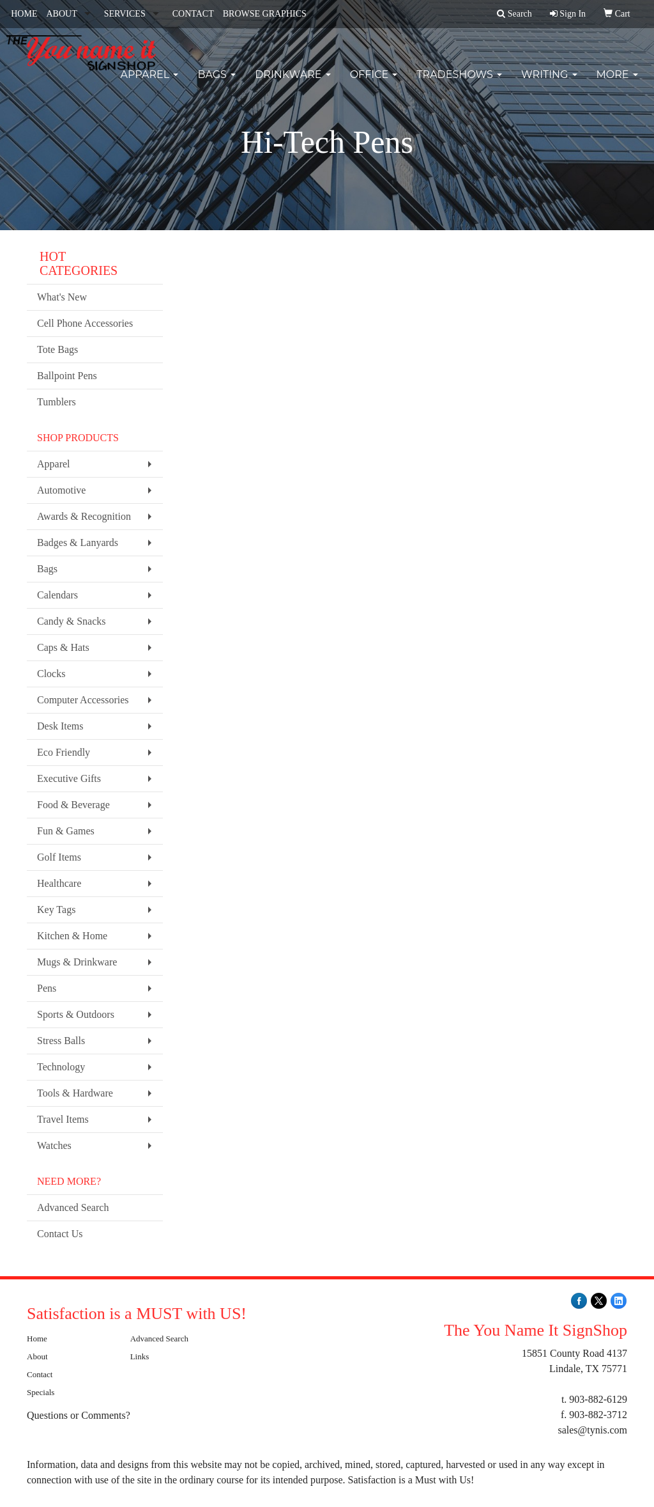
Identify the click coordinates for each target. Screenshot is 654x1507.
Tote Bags (57, 349)
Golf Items (59, 857)
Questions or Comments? (78, 1415)
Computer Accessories (83, 699)
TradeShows (459, 83)
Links (139, 1356)
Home (37, 1338)
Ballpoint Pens (67, 375)
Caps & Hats (63, 647)
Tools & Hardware (75, 1093)
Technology (61, 1066)
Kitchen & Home (72, 935)
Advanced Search (73, 1207)
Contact (39, 1374)
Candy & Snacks (71, 621)
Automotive (61, 490)
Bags (216, 83)
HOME (24, 14)
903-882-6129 (598, 1399)
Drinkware (293, 83)
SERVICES (125, 14)
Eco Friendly (63, 752)
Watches (54, 1145)
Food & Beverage (73, 804)
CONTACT (193, 14)
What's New (62, 297)
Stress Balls (61, 1040)
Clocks (51, 673)
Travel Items (63, 1119)
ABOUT (61, 14)
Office (374, 83)
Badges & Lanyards (77, 542)
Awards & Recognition (84, 516)
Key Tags (56, 909)
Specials (40, 1392)
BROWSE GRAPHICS (265, 14)
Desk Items (60, 726)
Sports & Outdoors (75, 1014)
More (617, 83)
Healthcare (59, 883)
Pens (46, 988)
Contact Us (60, 1233)
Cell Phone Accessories (85, 323)
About (37, 1356)
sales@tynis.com (592, 1430)
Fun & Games (66, 830)
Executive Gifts (69, 778)
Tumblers (56, 401)
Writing (549, 83)
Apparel (149, 83)
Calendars (57, 595)
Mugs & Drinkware (77, 962)
